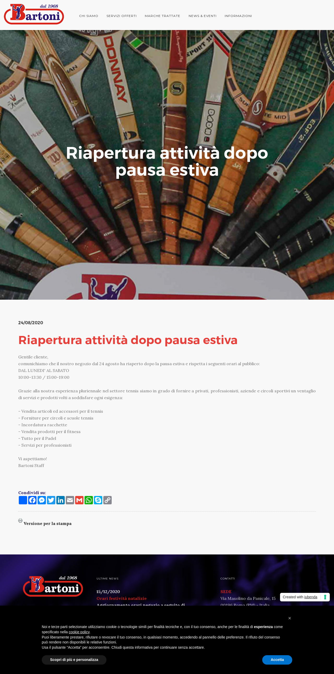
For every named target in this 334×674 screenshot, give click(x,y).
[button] (289, 618)
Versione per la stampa (47, 523)
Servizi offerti (121, 16)
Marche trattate (162, 16)
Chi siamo (88, 16)
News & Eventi (203, 16)
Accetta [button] (277, 660)
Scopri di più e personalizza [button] (74, 660)
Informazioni (238, 16)
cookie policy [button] (79, 632)
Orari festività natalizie (122, 598)
